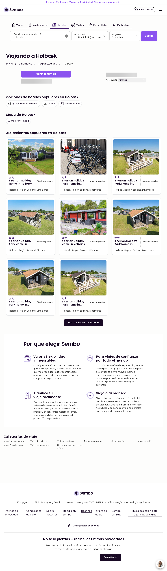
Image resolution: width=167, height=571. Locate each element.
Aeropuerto (111, 80)
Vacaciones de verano (14, 441)
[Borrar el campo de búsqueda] (66, 36)
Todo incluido (70, 104)
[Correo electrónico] (70, 557)
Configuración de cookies (83, 526)
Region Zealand (47, 63)
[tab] (18, 25)
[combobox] (38, 37)
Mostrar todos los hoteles (83, 323)
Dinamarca (25, 63)
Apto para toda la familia (23, 103)
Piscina (49, 103)
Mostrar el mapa (18, 121)
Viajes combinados (39, 445)
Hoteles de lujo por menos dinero (69, 446)
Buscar (149, 36)
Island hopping (118, 441)
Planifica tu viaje (46, 74)
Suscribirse (110, 557)
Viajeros (116, 34)
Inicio (9, 63)
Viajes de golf (144, 441)
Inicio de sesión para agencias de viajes (145, 513)
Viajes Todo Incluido (13, 445)
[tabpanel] (83, 36)
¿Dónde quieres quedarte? (27, 34)
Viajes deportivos (65, 441)
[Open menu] (160, 9)
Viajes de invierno (38, 441)
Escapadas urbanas (93, 441)
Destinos (86, 511)
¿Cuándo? (79, 34)
